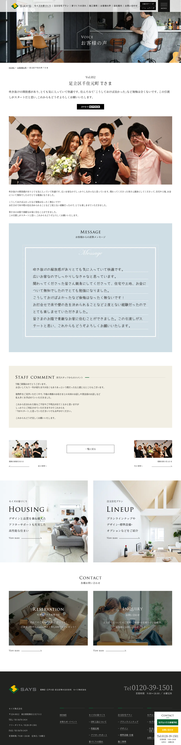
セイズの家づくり (42, 5)
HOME (12, 67)
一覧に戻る (90, 449)
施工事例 (93, 5)
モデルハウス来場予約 (167, 722)
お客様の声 (105, 5)
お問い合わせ (131, 5)
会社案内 (118, 5)
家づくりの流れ (79, 5)
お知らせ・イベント (68, 721)
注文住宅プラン (61, 5)
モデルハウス (153, 715)
